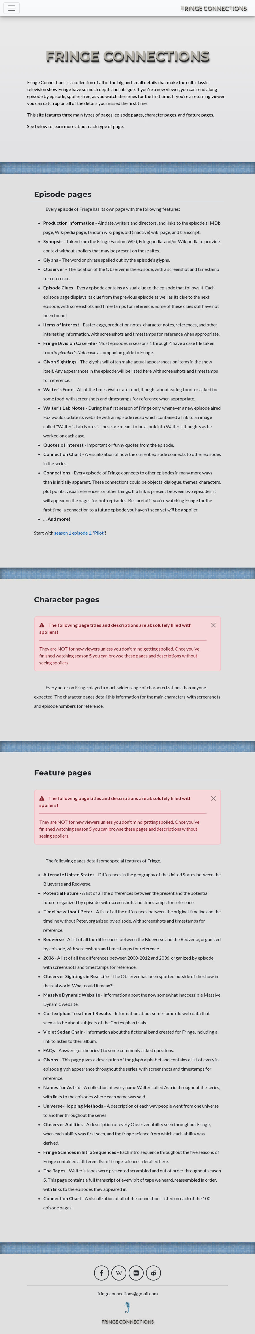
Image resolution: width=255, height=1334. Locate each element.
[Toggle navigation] (11, 8)
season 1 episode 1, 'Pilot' (79, 532)
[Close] (213, 625)
